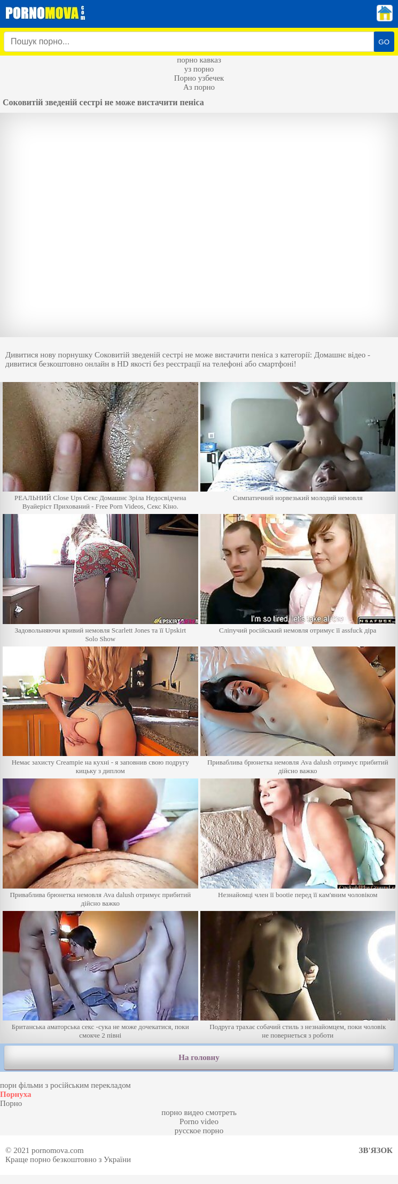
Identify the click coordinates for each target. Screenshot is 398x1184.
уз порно (199, 69)
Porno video (199, 1121)
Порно (11, 1103)
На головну (198, 1057)
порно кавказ (199, 60)
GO (383, 42)
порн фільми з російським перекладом (65, 1085)
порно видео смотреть (199, 1112)
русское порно (199, 1130)
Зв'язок (376, 1150)
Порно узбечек (199, 78)
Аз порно (199, 87)
